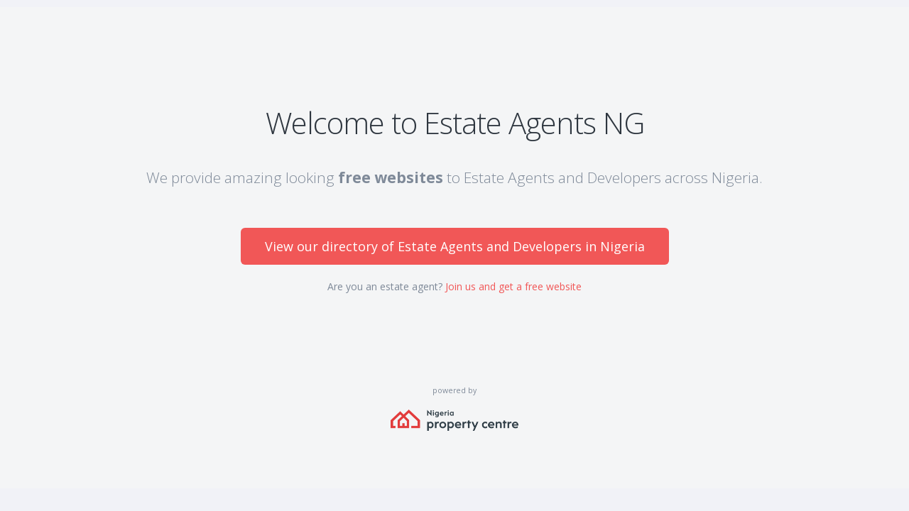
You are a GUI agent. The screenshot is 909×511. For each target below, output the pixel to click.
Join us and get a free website (513, 286)
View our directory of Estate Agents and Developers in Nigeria (455, 246)
